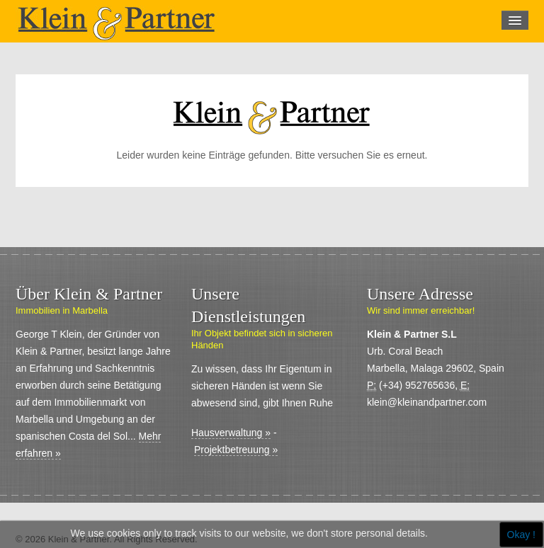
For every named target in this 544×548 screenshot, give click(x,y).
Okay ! (521, 534)
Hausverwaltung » (231, 432)
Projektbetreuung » (236, 449)
